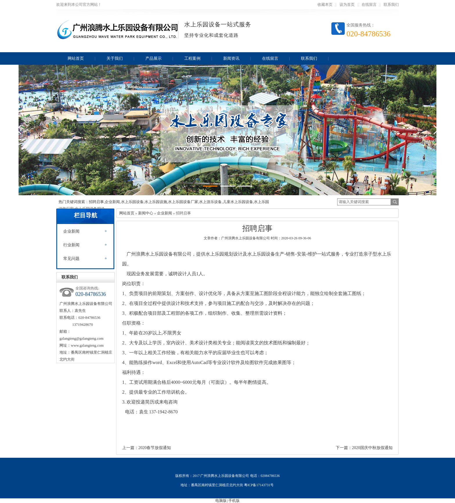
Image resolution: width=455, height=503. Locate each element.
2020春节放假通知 (154, 448)
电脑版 (221, 500)
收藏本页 (325, 4)
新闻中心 (145, 213)
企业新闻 (71, 231)
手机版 (234, 500)
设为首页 (347, 4)
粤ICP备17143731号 (259, 485)
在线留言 (369, 4)
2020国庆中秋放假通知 (372, 448)
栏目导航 (85, 215)
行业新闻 (71, 245)
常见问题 (71, 258)
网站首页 (126, 213)
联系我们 (391, 4)
